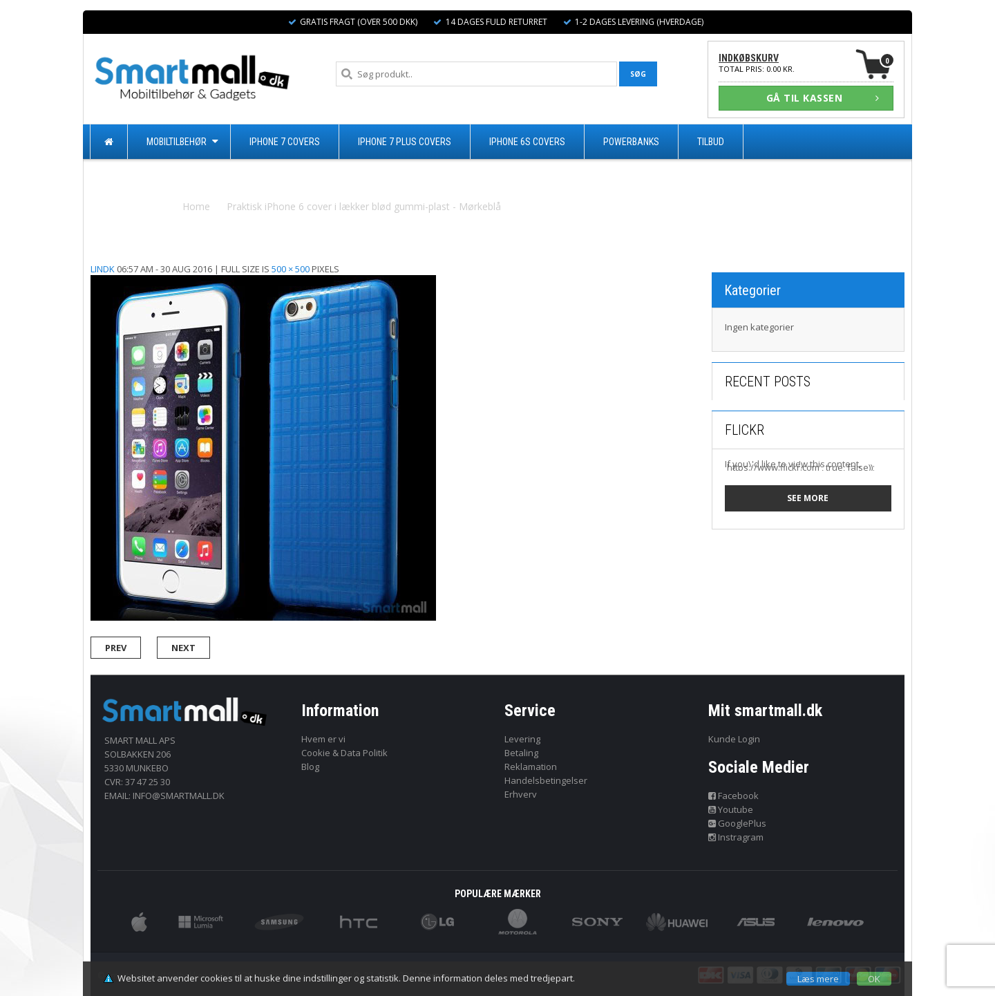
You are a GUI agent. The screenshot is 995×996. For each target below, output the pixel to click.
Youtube (731, 809)
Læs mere (818, 978)
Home (196, 206)
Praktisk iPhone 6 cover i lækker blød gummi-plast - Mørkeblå (364, 206)
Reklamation (530, 766)
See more (807, 498)
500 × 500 (291, 269)
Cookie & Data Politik (344, 752)
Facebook (733, 795)
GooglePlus (737, 823)
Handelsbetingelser (545, 780)
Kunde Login (734, 739)
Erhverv (520, 794)
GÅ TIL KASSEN (823, 97)
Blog (310, 766)
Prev (115, 647)
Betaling (521, 752)
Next (183, 647)
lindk (103, 269)
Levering (522, 739)
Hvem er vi (323, 739)
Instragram (736, 837)
